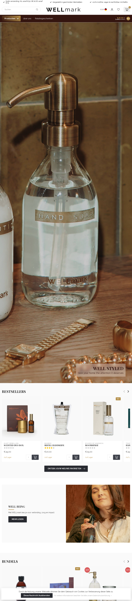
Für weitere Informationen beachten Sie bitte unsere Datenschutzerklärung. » (83, 595)
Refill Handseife (54, 445)
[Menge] (28, 457)
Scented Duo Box (14, 445)
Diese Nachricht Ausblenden (37, 595)
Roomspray (91, 445)
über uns (27, 18)
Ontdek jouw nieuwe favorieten (66, 469)
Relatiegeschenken (44, 18)
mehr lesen (17, 519)
